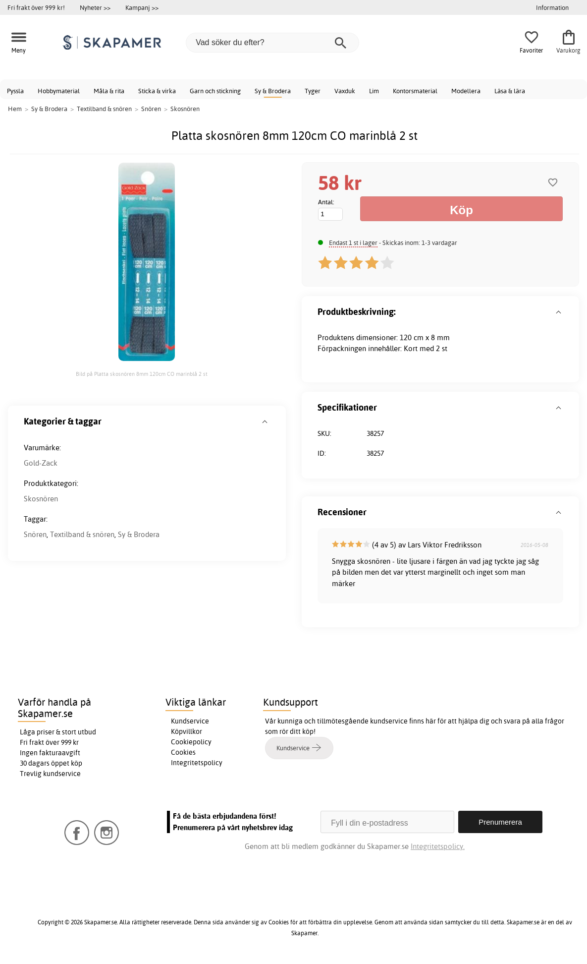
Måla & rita (109, 91)
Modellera (465, 91)
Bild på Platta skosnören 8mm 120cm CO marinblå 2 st (142, 373)
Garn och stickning (215, 91)
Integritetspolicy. (438, 846)
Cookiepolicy (191, 741)
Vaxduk (344, 91)
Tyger (312, 91)
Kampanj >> (142, 7)
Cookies (183, 752)
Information (552, 7)
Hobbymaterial (59, 91)
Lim (374, 91)
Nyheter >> (95, 7)
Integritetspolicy (196, 762)
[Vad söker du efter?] (272, 43)
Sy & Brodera (273, 91)
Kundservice (190, 721)
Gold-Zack (40, 463)
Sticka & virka (157, 91)
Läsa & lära (509, 91)
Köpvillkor (186, 731)
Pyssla (15, 91)
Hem (15, 109)
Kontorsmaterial (415, 91)
